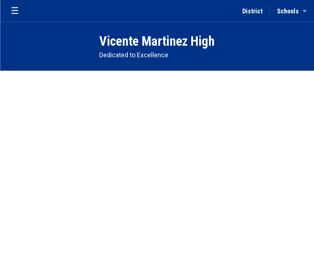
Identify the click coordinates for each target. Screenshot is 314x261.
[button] (292, 11)
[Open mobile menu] (14, 11)
